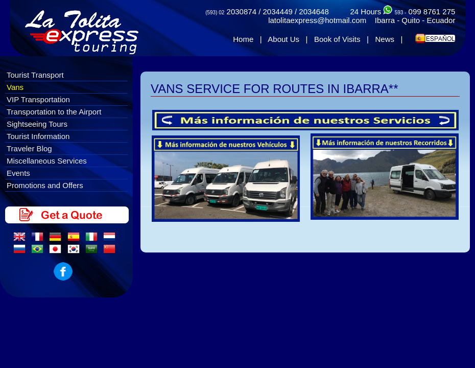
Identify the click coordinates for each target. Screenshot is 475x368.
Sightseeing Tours (37, 124)
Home (243, 39)
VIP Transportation (38, 99)
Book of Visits (337, 39)
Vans (15, 87)
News (384, 39)
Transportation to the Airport (54, 111)
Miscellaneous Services (47, 160)
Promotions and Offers (45, 185)
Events (18, 173)
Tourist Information (38, 136)
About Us (283, 39)
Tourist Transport (35, 75)
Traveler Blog (29, 148)
